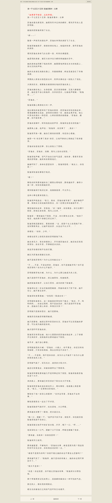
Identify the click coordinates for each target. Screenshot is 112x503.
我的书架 (89, 1)
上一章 (32, 499)
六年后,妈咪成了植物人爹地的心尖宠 (30, 1)
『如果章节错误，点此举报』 (40, 15)
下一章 (80, 499)
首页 (21, 1)
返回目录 (56, 499)
